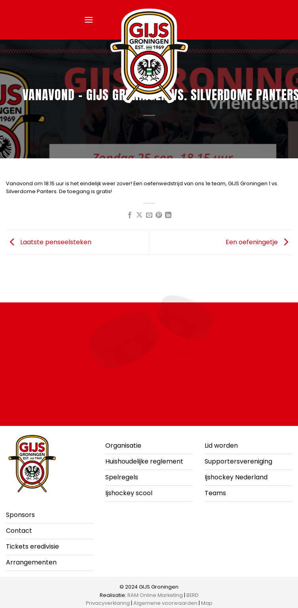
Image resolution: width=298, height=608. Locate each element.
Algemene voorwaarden (165, 603)
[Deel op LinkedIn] (168, 215)
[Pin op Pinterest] (159, 215)
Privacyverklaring (108, 603)
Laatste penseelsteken (48, 242)
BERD (192, 595)
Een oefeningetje (259, 242)
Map (207, 603)
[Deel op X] (139, 215)
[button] (88, 19)
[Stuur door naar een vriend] (149, 215)
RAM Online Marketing (155, 595)
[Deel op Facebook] (129, 215)
